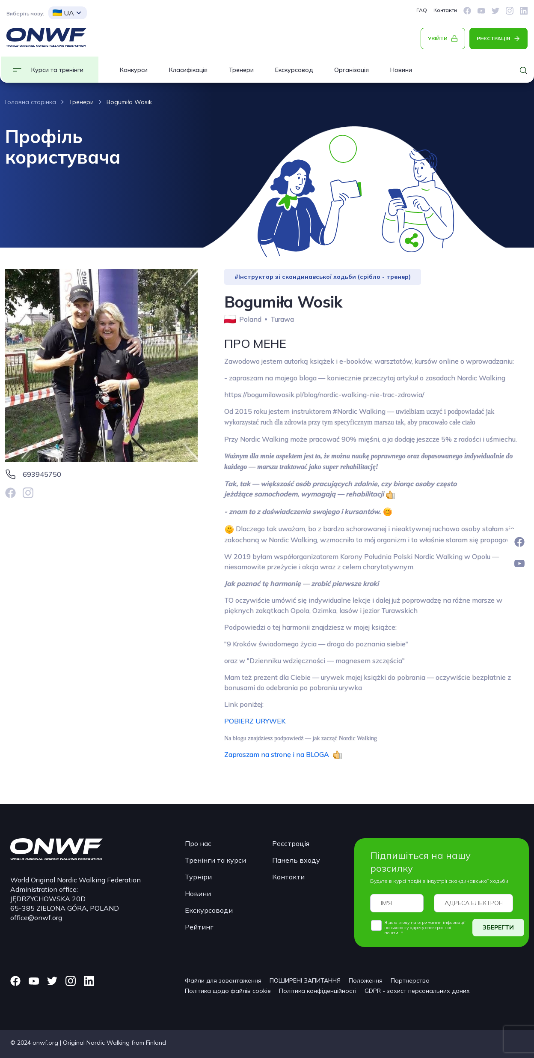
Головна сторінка (30, 102)
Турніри (198, 877)
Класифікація (188, 70)
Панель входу (296, 860)
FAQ (421, 10)
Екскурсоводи (209, 910)
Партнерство (410, 980)
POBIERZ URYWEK (254, 721)
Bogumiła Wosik (129, 102)
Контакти (445, 10)
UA (63, 13)
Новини (401, 70)
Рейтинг (199, 927)
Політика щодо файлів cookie (228, 991)
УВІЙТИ (438, 38)
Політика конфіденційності (317, 991)
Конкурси (134, 70)
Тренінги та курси (215, 860)
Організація (351, 70)
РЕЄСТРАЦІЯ (493, 38)
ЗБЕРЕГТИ (498, 927)
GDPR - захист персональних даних (417, 991)
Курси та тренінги (57, 70)
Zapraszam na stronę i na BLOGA (278, 754)
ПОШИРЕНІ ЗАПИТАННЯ (305, 980)
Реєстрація (290, 843)
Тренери (241, 70)
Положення (366, 980)
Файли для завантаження (223, 980)
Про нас (198, 843)
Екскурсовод (294, 70)
